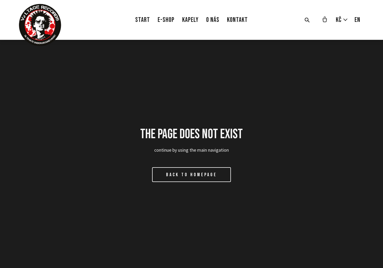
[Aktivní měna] (342, 20)
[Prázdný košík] (325, 20)
